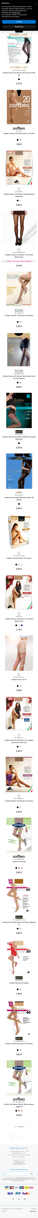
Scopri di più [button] (19, 26)
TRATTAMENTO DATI (8, 1209)
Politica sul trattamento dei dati (11, 1179)
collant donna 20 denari (19, 983)
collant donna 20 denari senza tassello (19, 133)
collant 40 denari (19, 861)
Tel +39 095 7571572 (18, 1160)
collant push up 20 (19, 679)
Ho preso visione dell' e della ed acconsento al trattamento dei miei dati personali (19, 1179)
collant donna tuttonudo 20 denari (19, 315)
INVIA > (32, 1174)
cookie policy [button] (16, 12)
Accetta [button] (19, 22)
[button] (35, 3)
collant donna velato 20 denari (19, 558)
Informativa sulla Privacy (24, 1178)
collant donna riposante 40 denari (19, 1044)
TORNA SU (19, 1127)
